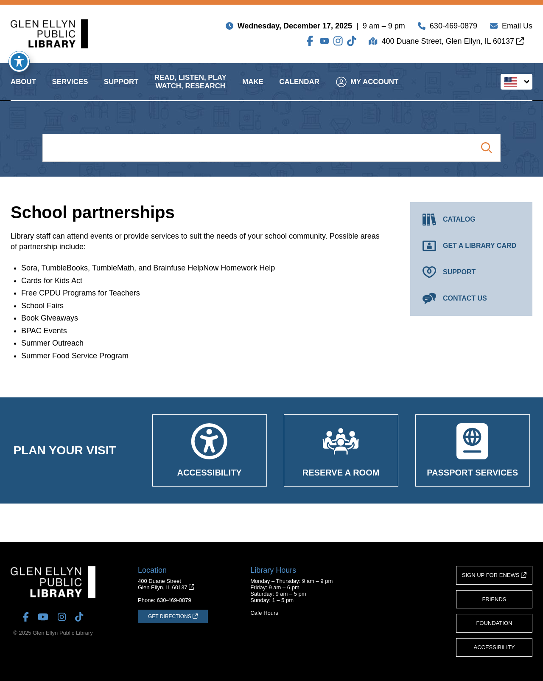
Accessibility (494, 647)
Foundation (494, 623)
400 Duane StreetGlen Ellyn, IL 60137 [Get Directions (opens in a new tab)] (166, 584)
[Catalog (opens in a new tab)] (471, 219)
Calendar (299, 88)
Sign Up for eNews (494, 575)
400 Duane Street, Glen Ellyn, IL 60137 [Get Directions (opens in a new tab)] (452, 43)
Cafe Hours (264, 613)
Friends (494, 599)
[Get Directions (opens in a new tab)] (173, 616)
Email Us (517, 27)
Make (252, 88)
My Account (367, 88)
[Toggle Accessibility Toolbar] (19, 61)
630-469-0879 (453, 27)
